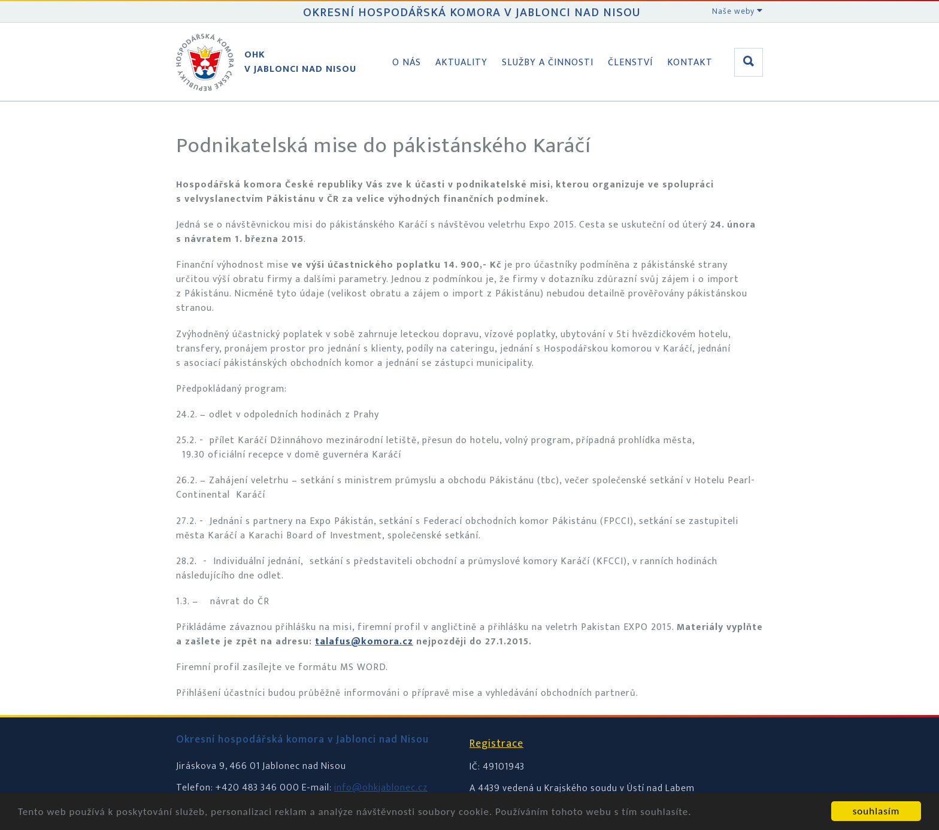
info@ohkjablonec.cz (381, 788)
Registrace (496, 744)
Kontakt (690, 62)
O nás (406, 62)
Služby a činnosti (547, 62)
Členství (630, 62)
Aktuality (461, 62)
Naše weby (737, 11)
